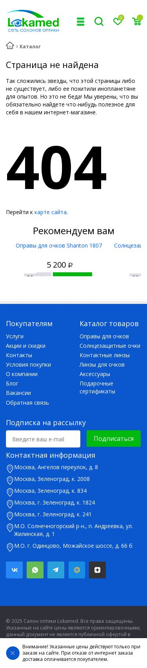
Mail (76, 570)
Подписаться (114, 438)
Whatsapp (35, 570)
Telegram (55, 570)
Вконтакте (14, 570)
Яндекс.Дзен (97, 570)
